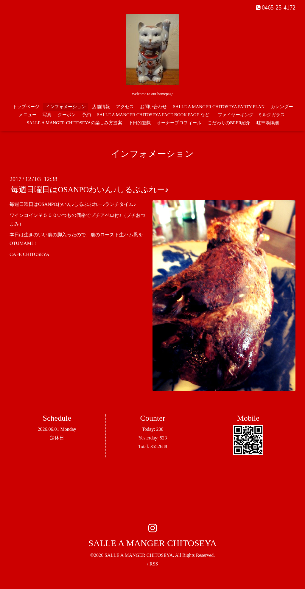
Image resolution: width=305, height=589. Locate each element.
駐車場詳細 (267, 122)
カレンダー (282, 106)
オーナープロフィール (179, 122)
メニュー (28, 114)
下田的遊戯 (139, 122)
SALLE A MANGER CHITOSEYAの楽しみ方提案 (74, 122)
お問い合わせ (153, 106)
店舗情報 (101, 106)
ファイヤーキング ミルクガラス (253, 114)
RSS (154, 563)
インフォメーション (66, 106)
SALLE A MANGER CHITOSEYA (152, 543)
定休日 (57, 437)
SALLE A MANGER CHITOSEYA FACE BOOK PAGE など (153, 114)
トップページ (26, 106)
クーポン (67, 114)
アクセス (125, 106)
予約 (86, 114)
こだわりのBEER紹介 (229, 122)
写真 (47, 114)
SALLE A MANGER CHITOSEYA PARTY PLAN (218, 106)
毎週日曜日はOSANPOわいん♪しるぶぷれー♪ (90, 189)
